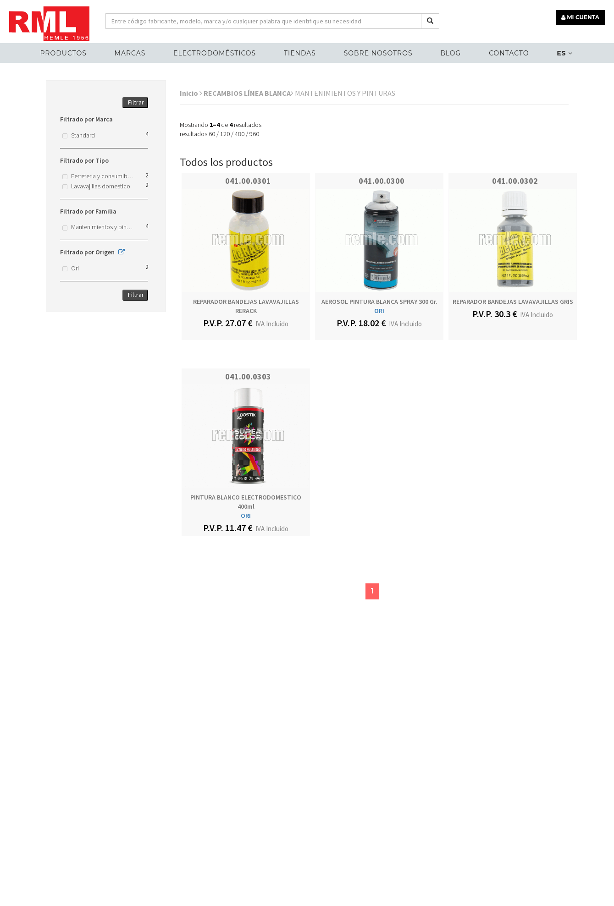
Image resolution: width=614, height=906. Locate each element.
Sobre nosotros (378, 53)
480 (239, 134)
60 (212, 134)
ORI (379, 311)
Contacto (509, 53)
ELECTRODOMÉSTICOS (214, 53)
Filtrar (136, 102)
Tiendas (300, 53)
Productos (63, 53)
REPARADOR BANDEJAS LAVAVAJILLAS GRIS (513, 301)
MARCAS (130, 53)
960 (254, 134)
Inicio (191, 93)
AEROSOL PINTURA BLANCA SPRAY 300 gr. (379, 301)
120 (225, 134)
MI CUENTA (580, 17)
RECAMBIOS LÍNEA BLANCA (248, 93)
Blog (450, 53)
